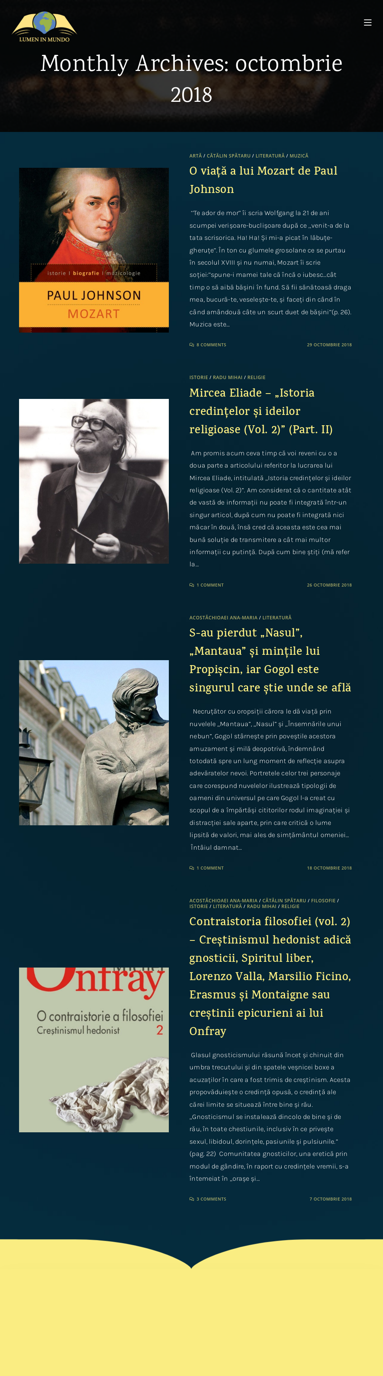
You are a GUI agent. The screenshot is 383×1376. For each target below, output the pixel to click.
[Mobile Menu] (368, 22)
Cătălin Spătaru (229, 156)
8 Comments (211, 344)
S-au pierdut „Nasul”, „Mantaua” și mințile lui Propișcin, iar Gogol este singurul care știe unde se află (270, 661)
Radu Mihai (228, 377)
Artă (195, 156)
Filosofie (323, 900)
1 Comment (210, 585)
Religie (256, 377)
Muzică (299, 156)
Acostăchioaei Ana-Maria (223, 617)
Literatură (270, 156)
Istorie (198, 377)
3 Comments (211, 1199)
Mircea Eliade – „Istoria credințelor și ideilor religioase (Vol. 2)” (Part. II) (261, 413)
